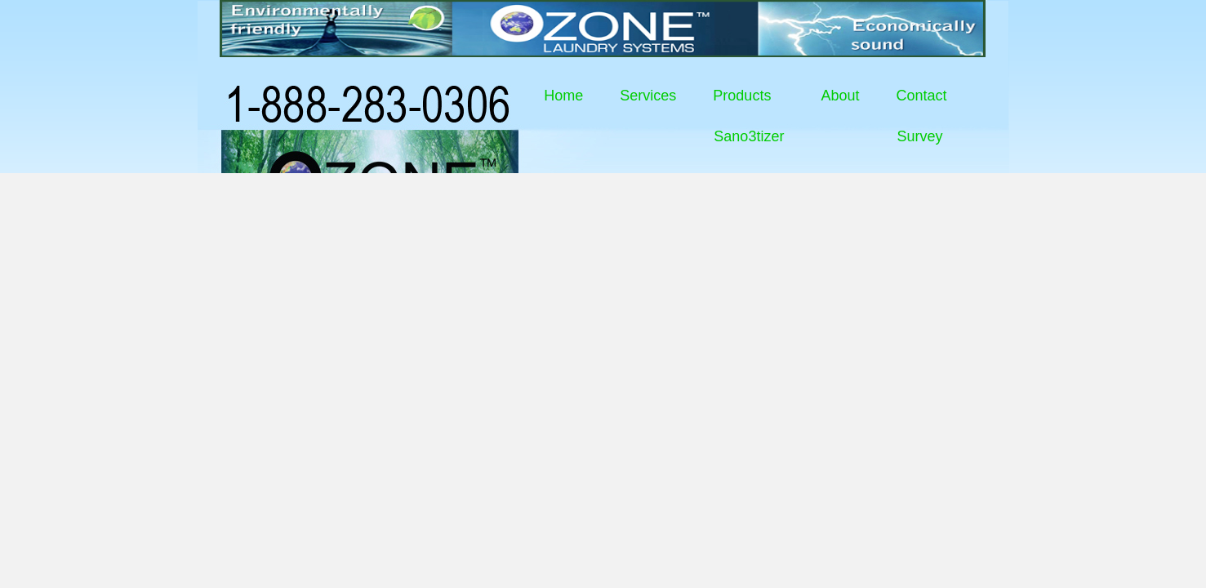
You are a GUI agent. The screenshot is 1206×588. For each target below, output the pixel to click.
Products (742, 95)
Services (648, 95)
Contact (921, 95)
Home (563, 95)
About (840, 95)
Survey (919, 136)
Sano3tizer (749, 136)
